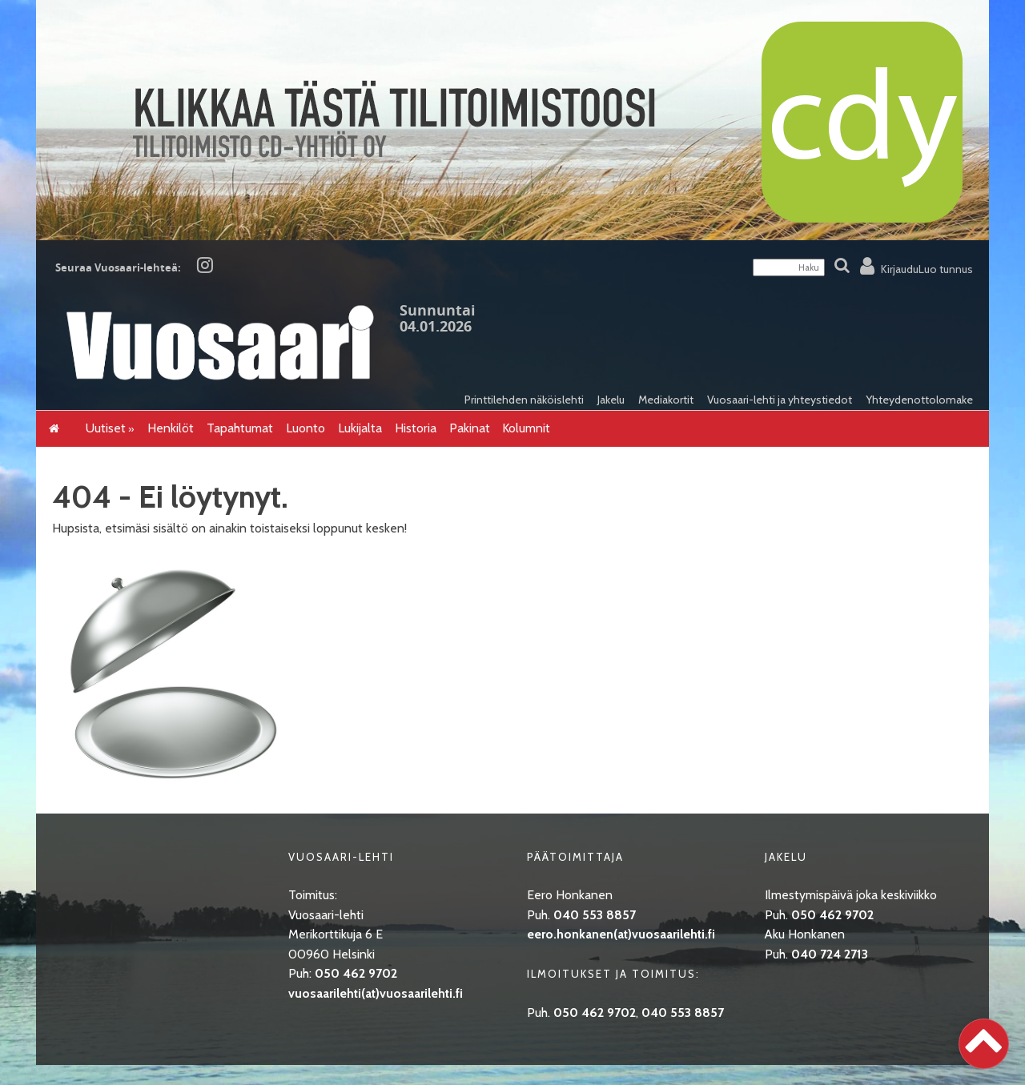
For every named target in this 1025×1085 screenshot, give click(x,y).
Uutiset (106, 428)
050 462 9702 (356, 973)
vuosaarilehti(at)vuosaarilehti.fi (375, 993)
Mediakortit (665, 399)
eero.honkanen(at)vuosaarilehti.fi (621, 934)
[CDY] (512, 235)
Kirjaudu (899, 269)
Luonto (305, 428)
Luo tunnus (945, 269)
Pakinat (469, 428)
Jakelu (611, 399)
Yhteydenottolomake (919, 399)
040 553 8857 (594, 914)
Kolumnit (526, 428)
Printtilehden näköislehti (524, 399)
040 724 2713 (829, 954)
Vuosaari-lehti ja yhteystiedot (779, 399)
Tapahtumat (240, 428)
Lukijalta (360, 428)
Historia (415, 428)
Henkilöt (170, 428)
